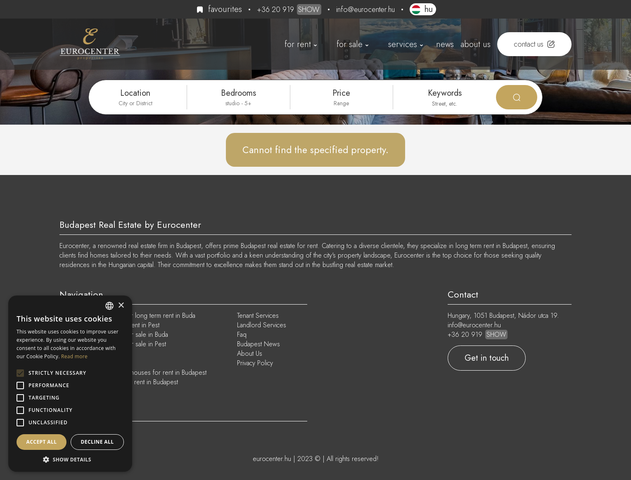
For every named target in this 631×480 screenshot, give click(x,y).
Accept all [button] (41, 441)
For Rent (298, 44)
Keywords (445, 93)
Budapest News (258, 344)
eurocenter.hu (272, 458)
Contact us (528, 44)
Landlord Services (261, 325)
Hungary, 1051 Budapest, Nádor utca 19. (503, 315)
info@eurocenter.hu (365, 9)
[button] (70, 459)
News (445, 44)
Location (135, 93)
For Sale (350, 44)
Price (341, 93)
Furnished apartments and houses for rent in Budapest (132, 372)
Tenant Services (258, 315)
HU (429, 9)
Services (402, 44)
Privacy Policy (255, 363)
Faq (242, 334)
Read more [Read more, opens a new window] (74, 356)
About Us (475, 44)
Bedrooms (238, 93)
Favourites (225, 9)
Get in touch (487, 358)
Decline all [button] (97, 441)
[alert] (70, 384)
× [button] (121, 306)
